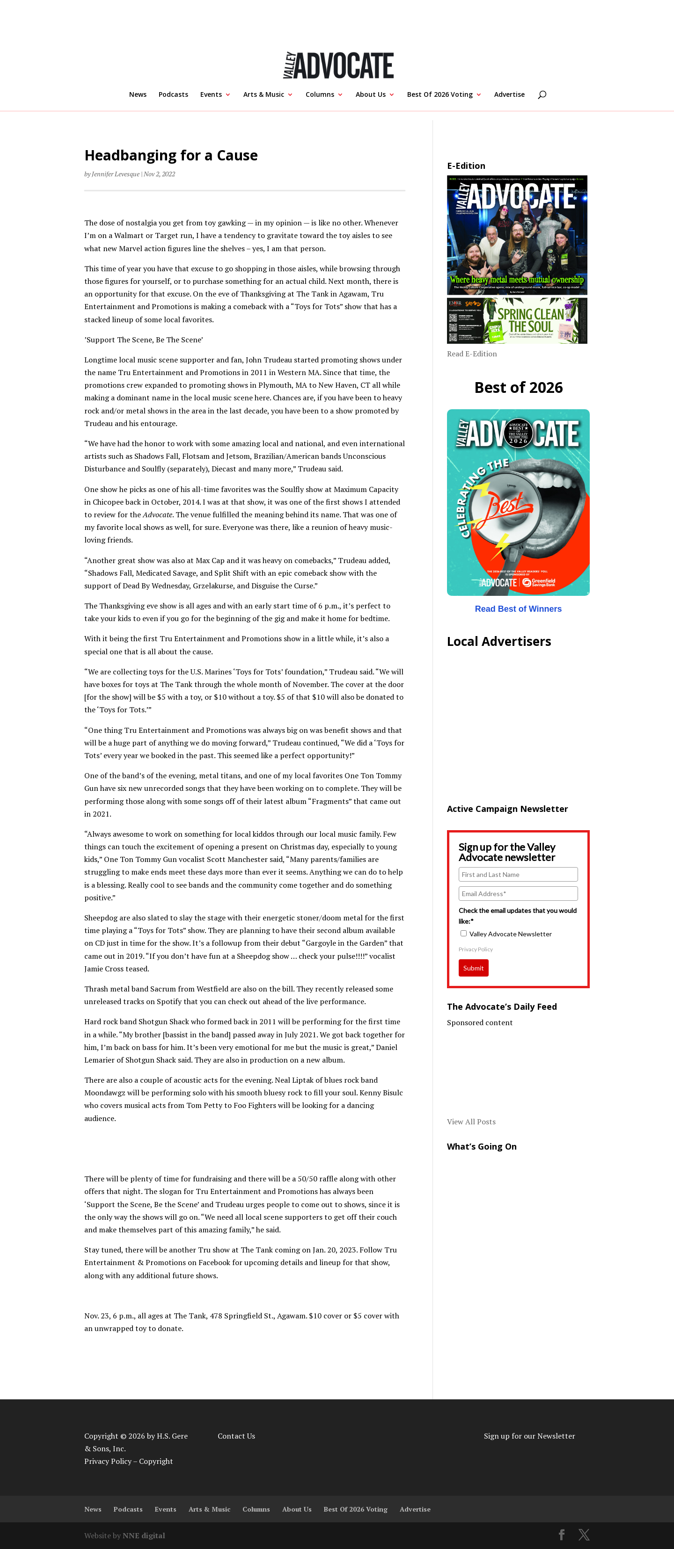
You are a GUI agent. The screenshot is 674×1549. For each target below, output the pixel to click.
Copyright (156, 1461)
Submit (473, 968)
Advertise (509, 95)
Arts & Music (263, 95)
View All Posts (471, 1121)
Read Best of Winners (518, 609)
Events (211, 95)
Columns (320, 95)
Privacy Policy (476, 949)
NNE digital (144, 1535)
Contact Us (236, 1436)
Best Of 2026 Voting (440, 95)
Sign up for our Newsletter (529, 1436)
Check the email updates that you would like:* (518, 915)
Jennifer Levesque (115, 173)
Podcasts (173, 95)
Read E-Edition (472, 353)
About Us (371, 95)
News (138, 95)
